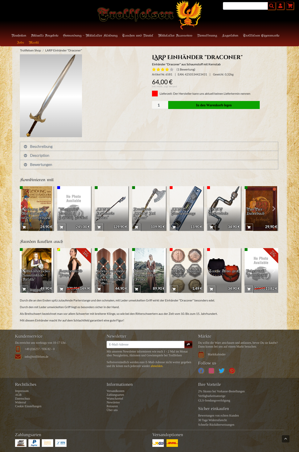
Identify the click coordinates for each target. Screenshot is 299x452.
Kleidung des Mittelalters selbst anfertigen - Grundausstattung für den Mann (36, 221)
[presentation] (24, 208)
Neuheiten (18, 36)
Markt (34, 43)
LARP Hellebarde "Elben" (106, 213)
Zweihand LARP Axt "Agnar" (145, 213)
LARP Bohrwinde (218, 210)
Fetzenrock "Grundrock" (257, 272)
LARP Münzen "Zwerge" (179, 274)
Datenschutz (22, 398)
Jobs (20, 43)
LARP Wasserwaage (184, 210)
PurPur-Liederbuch (256, 210)
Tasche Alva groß (220, 272)
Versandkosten (115, 391)
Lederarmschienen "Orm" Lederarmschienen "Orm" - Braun (111, 279)
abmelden (156, 366)
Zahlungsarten (115, 394)
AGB (18, 394)
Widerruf (20, 402)
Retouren (112, 406)
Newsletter (113, 402)
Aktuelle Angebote (44, 36)
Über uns (112, 410)
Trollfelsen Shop (30, 50)
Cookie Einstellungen (28, 406)
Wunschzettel (115, 398)
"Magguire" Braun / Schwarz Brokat (69, 215)
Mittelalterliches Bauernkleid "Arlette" (36, 274)
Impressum (22, 391)
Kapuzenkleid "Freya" (71, 272)
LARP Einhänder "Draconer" (63, 50)
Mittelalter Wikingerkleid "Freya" (146, 274)
